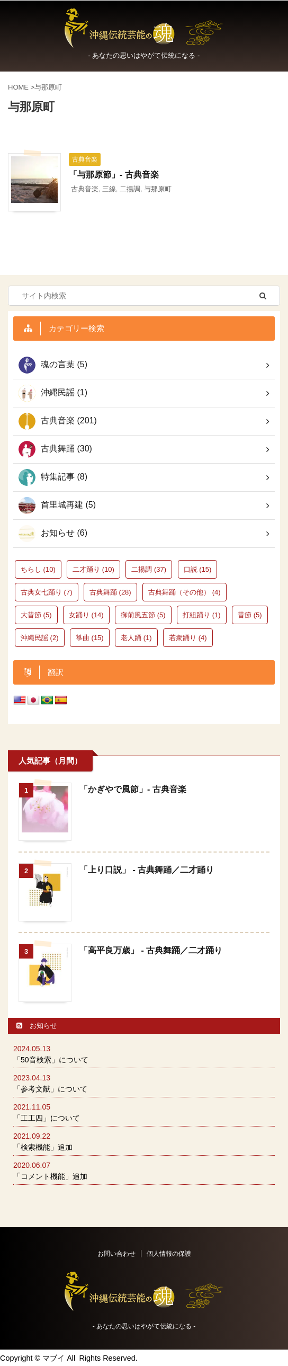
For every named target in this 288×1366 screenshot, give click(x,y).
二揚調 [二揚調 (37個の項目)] (148, 569)
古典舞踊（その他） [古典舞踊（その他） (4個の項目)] (184, 592)
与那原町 (158, 189)
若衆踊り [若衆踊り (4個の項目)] (188, 638)
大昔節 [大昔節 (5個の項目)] (36, 615)
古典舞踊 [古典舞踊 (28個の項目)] (110, 592)
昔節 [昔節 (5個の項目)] (250, 615)
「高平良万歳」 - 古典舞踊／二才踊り (150, 950)
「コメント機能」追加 (50, 1176)
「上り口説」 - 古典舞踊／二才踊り (146, 869)
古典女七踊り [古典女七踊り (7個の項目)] (47, 592)
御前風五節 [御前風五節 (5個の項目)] (143, 615)
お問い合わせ (116, 1253)
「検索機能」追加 (43, 1147)
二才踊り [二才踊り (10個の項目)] (93, 569)
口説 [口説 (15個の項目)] (198, 569)
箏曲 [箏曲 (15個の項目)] (90, 638)
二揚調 (130, 189)
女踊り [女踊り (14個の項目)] (86, 615)
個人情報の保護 (169, 1253)
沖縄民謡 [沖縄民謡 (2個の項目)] (40, 638)
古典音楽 (84, 189)
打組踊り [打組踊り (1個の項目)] (202, 615)
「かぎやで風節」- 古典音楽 (132, 789)
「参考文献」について (50, 1089)
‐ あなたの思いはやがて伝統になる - (144, 1326)
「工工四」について (46, 1118)
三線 (109, 189)
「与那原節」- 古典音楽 (114, 174)
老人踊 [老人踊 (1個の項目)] (136, 638)
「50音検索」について (50, 1059)
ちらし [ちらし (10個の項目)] (38, 569)
